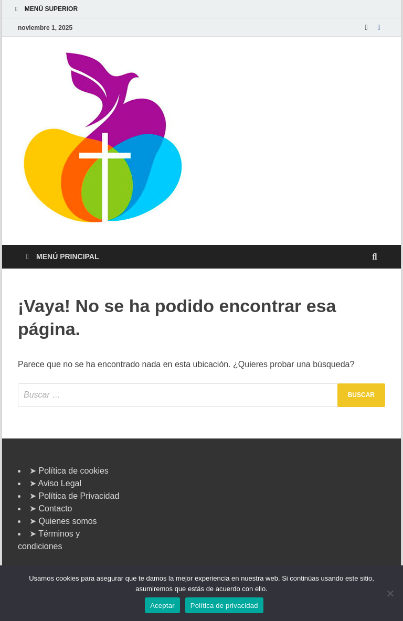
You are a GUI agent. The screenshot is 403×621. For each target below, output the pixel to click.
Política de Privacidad (78, 495)
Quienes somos (67, 521)
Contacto (55, 508)
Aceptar (162, 605)
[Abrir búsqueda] (375, 257)
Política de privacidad (224, 605)
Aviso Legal (59, 483)
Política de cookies (73, 470)
